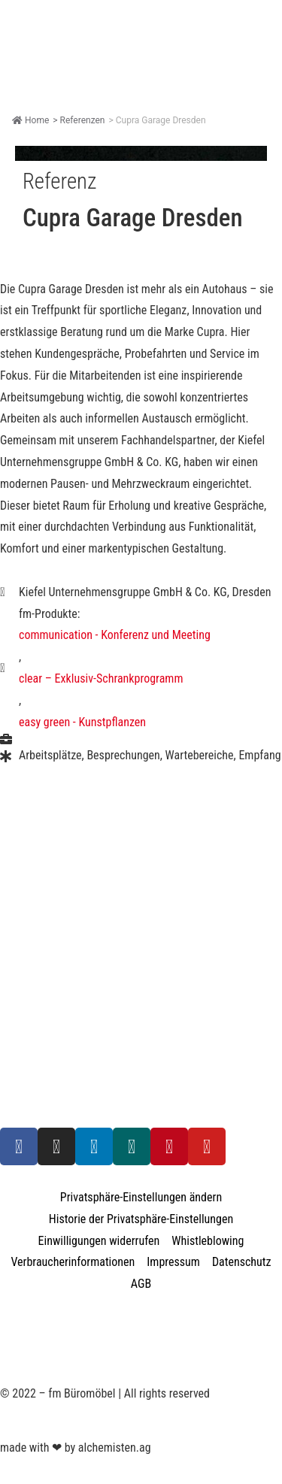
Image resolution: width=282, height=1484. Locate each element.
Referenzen (82, 120)
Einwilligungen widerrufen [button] (99, 1241)
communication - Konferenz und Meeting (115, 635)
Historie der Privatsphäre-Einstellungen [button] (141, 1219)
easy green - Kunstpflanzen (82, 722)
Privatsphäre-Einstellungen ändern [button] (141, 1197)
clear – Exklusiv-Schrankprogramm (101, 678)
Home (30, 120)
